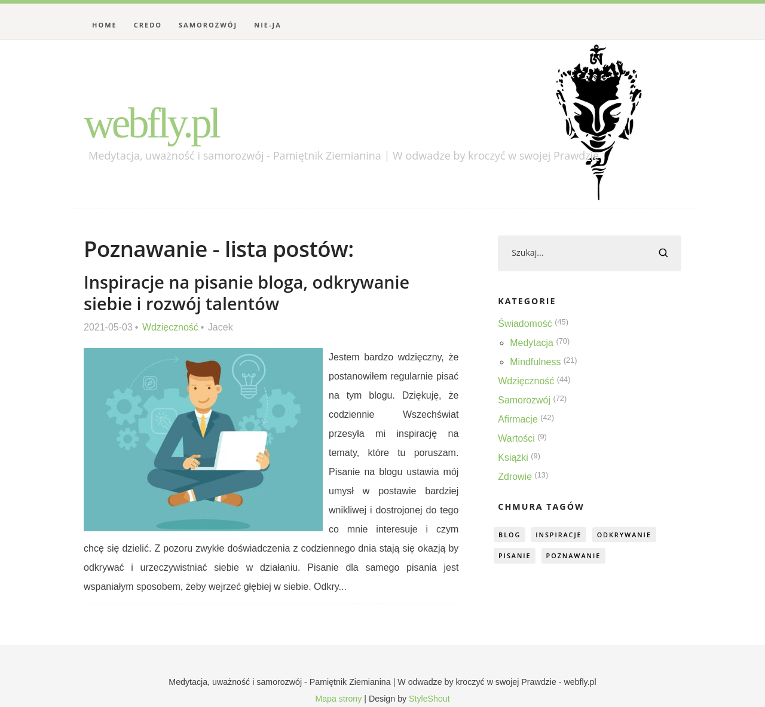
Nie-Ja (267, 24)
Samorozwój (208, 24)
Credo (148, 24)
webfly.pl (152, 123)
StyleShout (429, 698)
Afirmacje (518, 419)
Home (104, 24)
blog (509, 534)
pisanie (515, 556)
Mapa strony (338, 698)
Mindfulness (535, 362)
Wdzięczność (170, 327)
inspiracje (560, 534)
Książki (513, 457)
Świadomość (525, 324)
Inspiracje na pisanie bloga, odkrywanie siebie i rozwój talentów (247, 292)
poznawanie (574, 556)
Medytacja (531, 343)
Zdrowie (515, 477)
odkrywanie (626, 534)
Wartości (516, 438)
